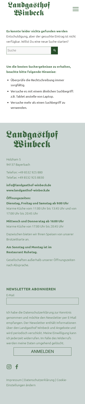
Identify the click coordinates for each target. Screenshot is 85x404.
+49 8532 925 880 (30, 172)
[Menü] (74, 8)
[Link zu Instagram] (9, 366)
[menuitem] (74, 8)
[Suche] (32, 50)
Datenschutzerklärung (38, 312)
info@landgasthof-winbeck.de (28, 185)
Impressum (14, 380)
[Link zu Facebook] (16, 366)
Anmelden (42, 351)
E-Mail (10, 295)
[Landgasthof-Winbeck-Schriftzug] (35, 9)
